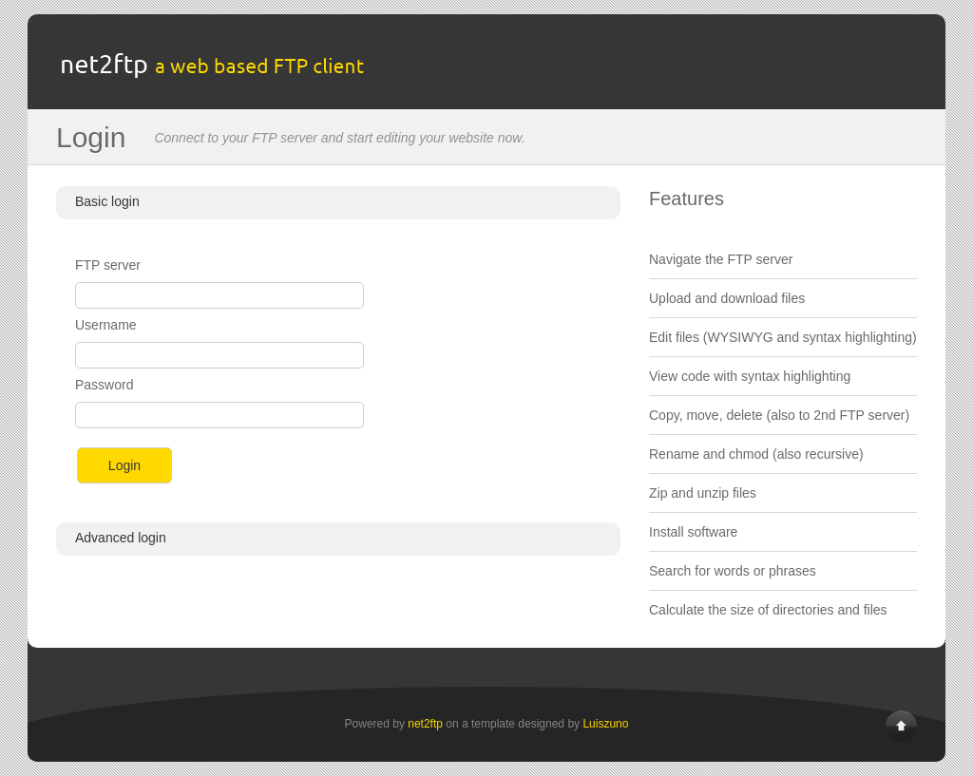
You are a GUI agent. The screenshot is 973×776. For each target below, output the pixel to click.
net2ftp (425, 723)
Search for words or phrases (732, 570)
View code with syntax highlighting (749, 376)
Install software (693, 531)
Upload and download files (727, 298)
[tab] (338, 202)
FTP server (108, 265)
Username (106, 324)
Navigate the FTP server (720, 259)
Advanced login (120, 537)
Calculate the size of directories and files (768, 609)
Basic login (107, 201)
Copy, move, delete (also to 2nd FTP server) (779, 415)
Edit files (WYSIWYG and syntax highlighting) (783, 337)
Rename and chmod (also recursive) (756, 454)
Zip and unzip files (702, 493)
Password (104, 384)
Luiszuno (605, 723)
